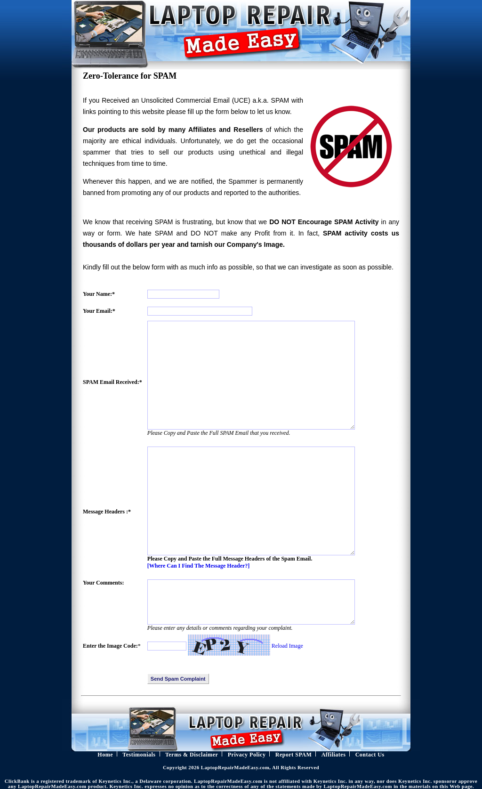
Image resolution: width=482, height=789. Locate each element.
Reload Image (287, 646)
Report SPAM (293, 754)
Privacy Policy (247, 754)
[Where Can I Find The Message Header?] (198, 565)
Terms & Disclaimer (191, 754)
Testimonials (138, 754)
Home (105, 754)
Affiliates (333, 754)
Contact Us (370, 754)
